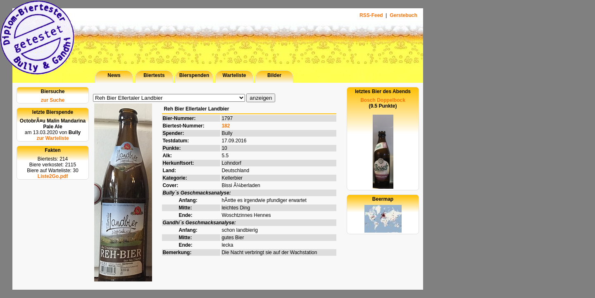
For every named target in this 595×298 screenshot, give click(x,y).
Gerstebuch (403, 15)
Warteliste (234, 75)
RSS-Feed (371, 15)
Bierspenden (194, 75)
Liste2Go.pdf (53, 176)
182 (225, 126)
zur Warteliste (52, 138)
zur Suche (52, 100)
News (113, 75)
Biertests (153, 75)
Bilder (274, 75)
